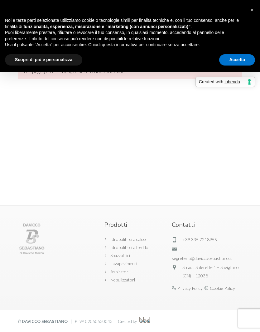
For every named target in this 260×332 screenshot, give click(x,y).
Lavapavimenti (123, 263)
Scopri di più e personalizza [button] (43, 59)
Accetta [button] (237, 59)
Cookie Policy (222, 288)
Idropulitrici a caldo (128, 239)
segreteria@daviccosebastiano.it (202, 258)
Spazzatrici (120, 255)
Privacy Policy (190, 288)
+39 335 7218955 (199, 239)
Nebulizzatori (122, 279)
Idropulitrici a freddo (129, 247)
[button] (252, 10)
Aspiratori (119, 271)
